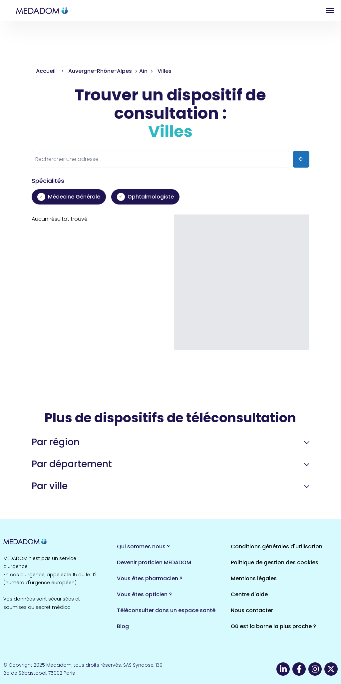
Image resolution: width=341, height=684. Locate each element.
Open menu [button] (330, 10)
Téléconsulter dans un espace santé (166, 610)
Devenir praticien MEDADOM (154, 562)
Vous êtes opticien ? (144, 594)
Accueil (46, 71)
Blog (123, 626)
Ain (143, 71)
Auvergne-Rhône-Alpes (100, 71)
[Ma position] (301, 159)
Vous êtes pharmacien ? (149, 578)
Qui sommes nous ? (143, 546)
